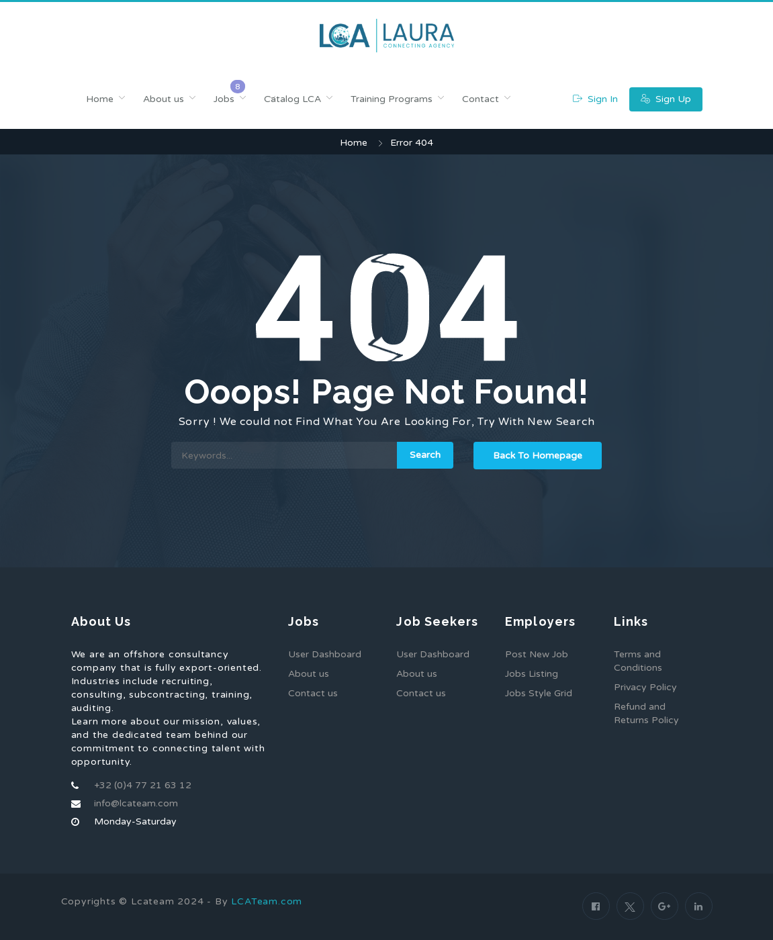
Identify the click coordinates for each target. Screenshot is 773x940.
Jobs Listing (531, 673)
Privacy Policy (645, 687)
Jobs (224, 99)
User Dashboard (324, 654)
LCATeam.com (266, 901)
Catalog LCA (292, 99)
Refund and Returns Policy (646, 713)
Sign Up (666, 99)
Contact (480, 99)
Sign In (595, 99)
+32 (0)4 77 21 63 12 (142, 785)
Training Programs (392, 99)
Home (99, 99)
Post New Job (536, 654)
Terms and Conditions (638, 661)
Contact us (313, 693)
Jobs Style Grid (538, 693)
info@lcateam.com (136, 803)
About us (163, 99)
